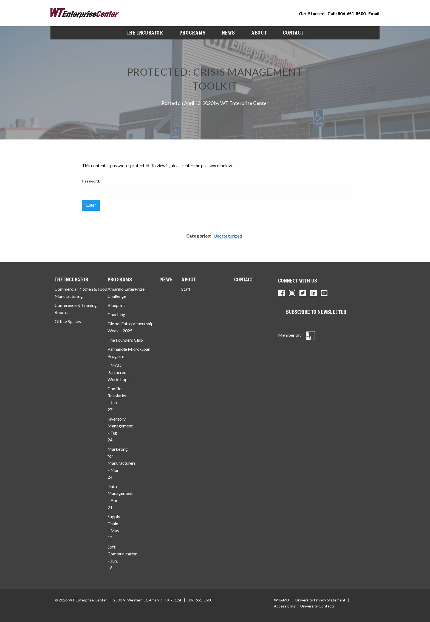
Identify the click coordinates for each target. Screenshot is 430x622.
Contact (293, 33)
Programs (192, 33)
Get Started (312, 13)
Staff (186, 289)
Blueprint (116, 305)
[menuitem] (145, 32)
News (228, 33)
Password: (215, 187)
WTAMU (281, 600)
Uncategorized (228, 235)
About (259, 33)
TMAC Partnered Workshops (118, 372)
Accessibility (285, 606)
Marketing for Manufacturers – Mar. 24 (122, 463)
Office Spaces (68, 321)
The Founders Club (125, 340)
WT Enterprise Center (244, 103)
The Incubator (145, 33)
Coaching (116, 314)
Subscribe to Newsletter (316, 312)
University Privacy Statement (320, 600)
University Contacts (317, 606)
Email (374, 13)
